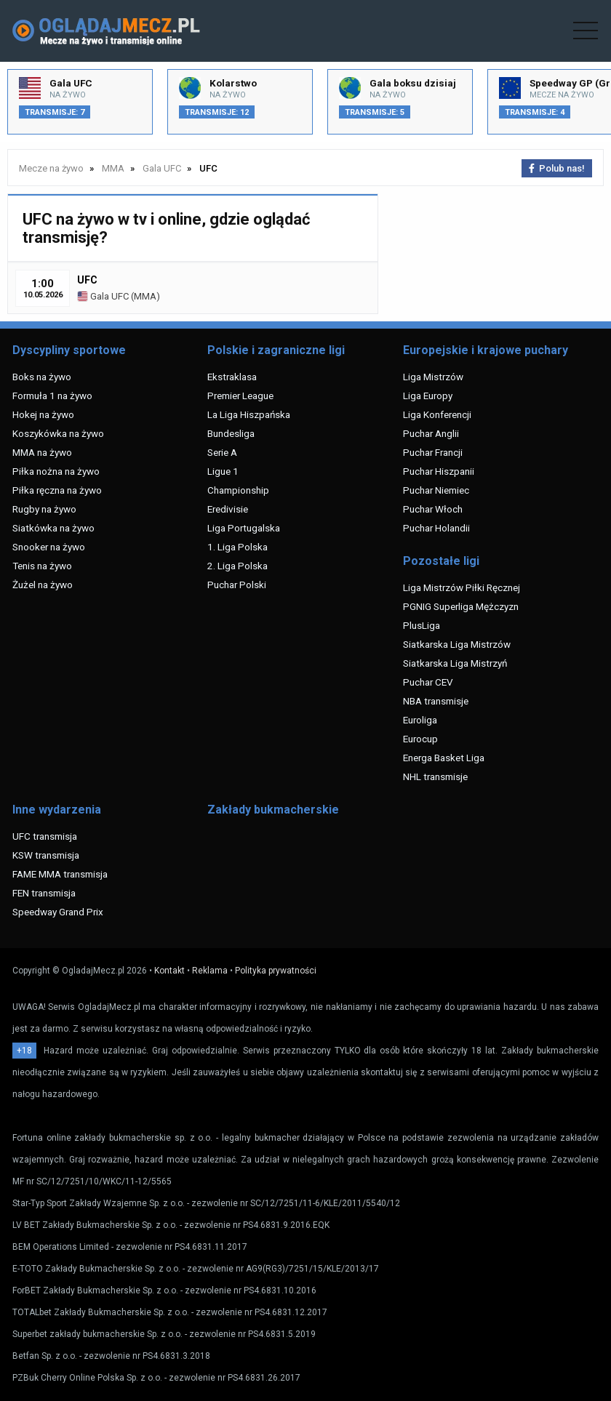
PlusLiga (421, 625)
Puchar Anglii (431, 433)
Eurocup (420, 738)
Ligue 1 (223, 471)
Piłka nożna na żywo (56, 471)
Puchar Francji (433, 452)
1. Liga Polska (237, 547)
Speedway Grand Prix (57, 912)
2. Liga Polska (237, 565)
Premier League (240, 395)
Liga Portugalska (243, 528)
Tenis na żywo (42, 565)
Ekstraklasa (232, 376)
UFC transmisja (44, 836)
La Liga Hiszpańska (248, 414)
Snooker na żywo (48, 547)
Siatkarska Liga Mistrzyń (455, 663)
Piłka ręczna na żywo (57, 490)
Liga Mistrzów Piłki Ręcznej (461, 587)
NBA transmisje (435, 701)
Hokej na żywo (43, 414)
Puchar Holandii (436, 528)
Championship (238, 490)
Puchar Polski (236, 584)
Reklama (210, 971)
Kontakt (169, 971)
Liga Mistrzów (433, 376)
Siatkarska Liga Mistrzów (457, 644)
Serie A (222, 452)
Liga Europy (427, 395)
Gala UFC (103, 296)
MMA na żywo (42, 452)
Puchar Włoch (433, 509)
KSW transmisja (45, 855)
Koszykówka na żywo (58, 433)
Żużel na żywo (42, 584)
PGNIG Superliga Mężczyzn (461, 606)
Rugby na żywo (44, 509)
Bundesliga (231, 433)
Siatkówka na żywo (53, 528)
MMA (145, 296)
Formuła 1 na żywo (52, 395)
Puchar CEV (428, 682)
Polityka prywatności (275, 971)
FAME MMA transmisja (60, 874)
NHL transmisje (435, 776)
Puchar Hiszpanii (438, 471)
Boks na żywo (41, 376)
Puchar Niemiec (436, 490)
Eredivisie (227, 509)
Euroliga (420, 720)
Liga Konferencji (437, 414)
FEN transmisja (44, 893)
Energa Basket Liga (443, 757)
